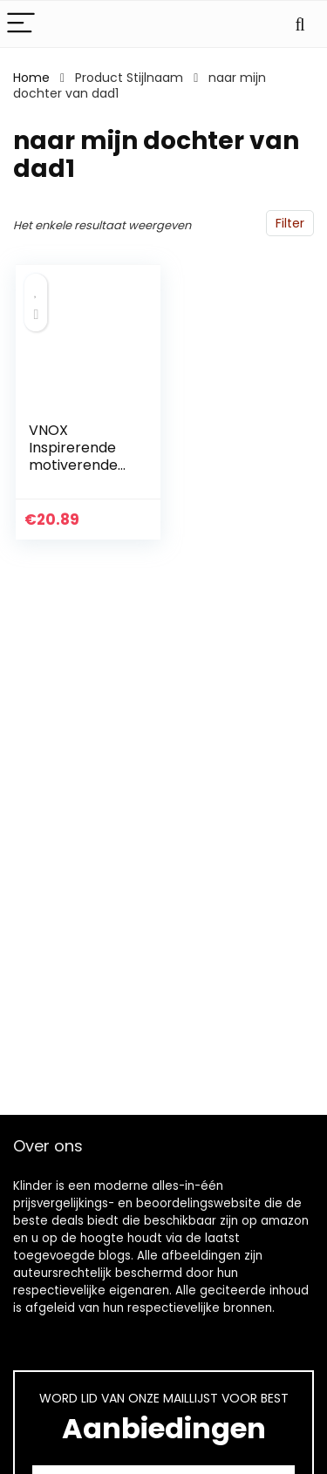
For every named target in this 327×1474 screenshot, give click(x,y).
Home (31, 77)
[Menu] (21, 24)
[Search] (300, 24)
